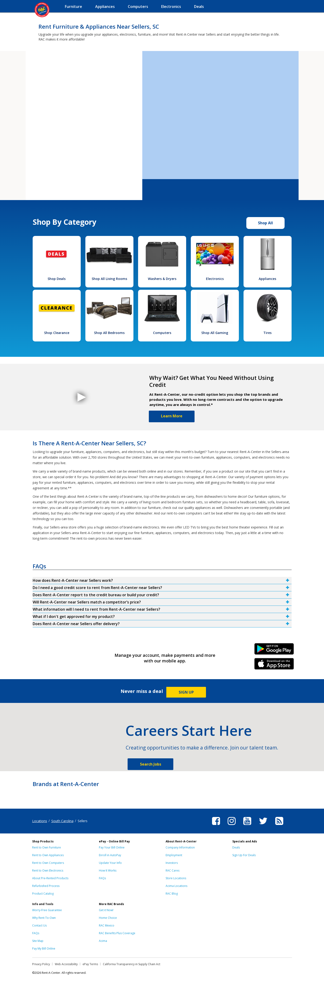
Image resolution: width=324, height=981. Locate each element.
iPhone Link (274, 665)
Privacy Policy (41, 964)
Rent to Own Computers (48, 863)
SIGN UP (186, 692)
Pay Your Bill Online (112, 847)
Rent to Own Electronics (47, 870)
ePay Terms (90, 964)
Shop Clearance (56, 332)
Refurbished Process (45, 886)
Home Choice (108, 918)
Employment (174, 855)
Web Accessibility (66, 964)
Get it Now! (106, 910)
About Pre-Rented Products (50, 878)
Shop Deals (57, 278)
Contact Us (39, 925)
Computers (162, 332)
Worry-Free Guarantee (47, 910)
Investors (172, 863)
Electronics (215, 278)
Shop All (265, 222)
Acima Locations (176, 886)
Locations (39, 821)
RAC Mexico (106, 925)
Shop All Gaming (214, 332)
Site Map (37, 941)
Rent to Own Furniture (46, 847)
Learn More (171, 416)
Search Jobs (150, 764)
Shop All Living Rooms (109, 278)
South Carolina (62, 821)
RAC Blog (172, 894)
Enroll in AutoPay (110, 855)
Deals (236, 847)
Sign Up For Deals (244, 855)
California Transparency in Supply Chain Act (131, 964)
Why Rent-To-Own (44, 918)
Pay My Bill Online (43, 948)
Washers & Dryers (162, 278)
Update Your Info (110, 863)
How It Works (107, 870)
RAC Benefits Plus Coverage (117, 933)
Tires (267, 332)
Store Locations (176, 878)
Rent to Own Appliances (48, 855)
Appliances (267, 278)
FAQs (102, 878)
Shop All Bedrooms (109, 332)
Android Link (274, 650)
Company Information (180, 847)
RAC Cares (172, 870)
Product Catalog (43, 894)
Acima (103, 941)
